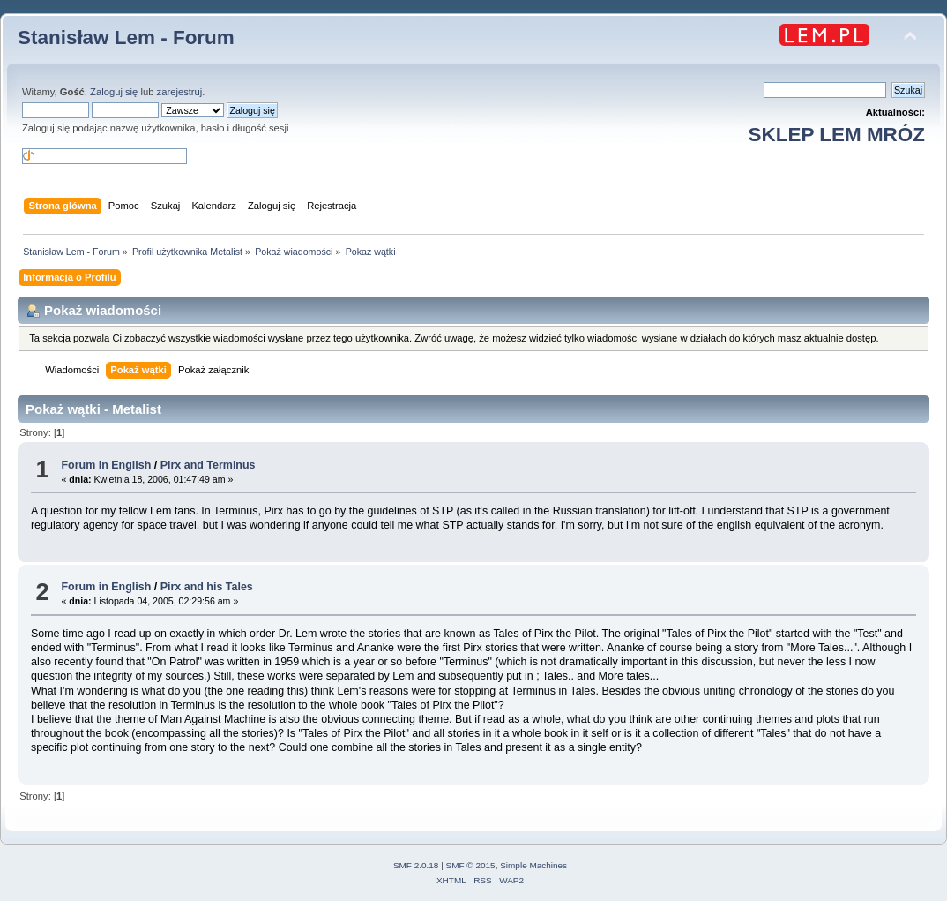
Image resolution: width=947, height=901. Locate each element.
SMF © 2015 (471, 865)
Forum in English (106, 465)
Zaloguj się (114, 91)
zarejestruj (180, 91)
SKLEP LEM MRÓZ (837, 135)
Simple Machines (533, 865)
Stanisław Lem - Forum (126, 37)
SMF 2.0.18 (416, 865)
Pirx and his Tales (206, 587)
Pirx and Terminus (208, 465)
